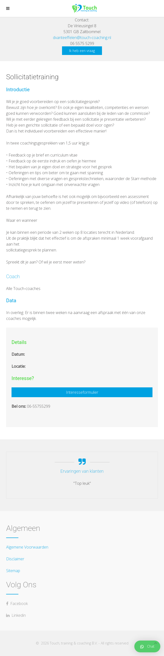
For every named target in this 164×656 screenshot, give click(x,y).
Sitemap (13, 570)
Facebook (17, 603)
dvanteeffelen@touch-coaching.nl (82, 37)
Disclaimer (15, 559)
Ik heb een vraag (82, 50)
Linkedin (16, 615)
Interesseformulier (82, 392)
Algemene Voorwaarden (27, 547)
